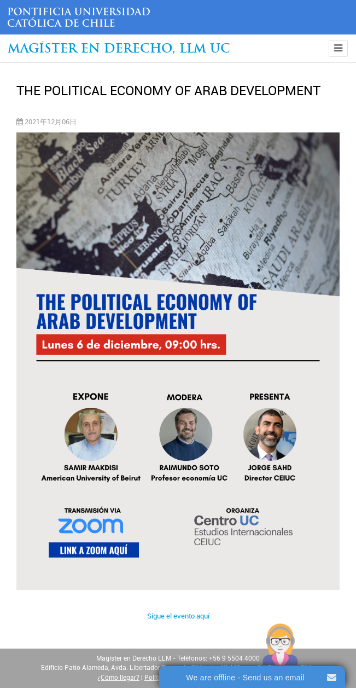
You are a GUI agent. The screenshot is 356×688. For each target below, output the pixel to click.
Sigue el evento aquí (178, 616)
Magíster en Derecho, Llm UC (119, 49)
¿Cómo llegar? (118, 677)
